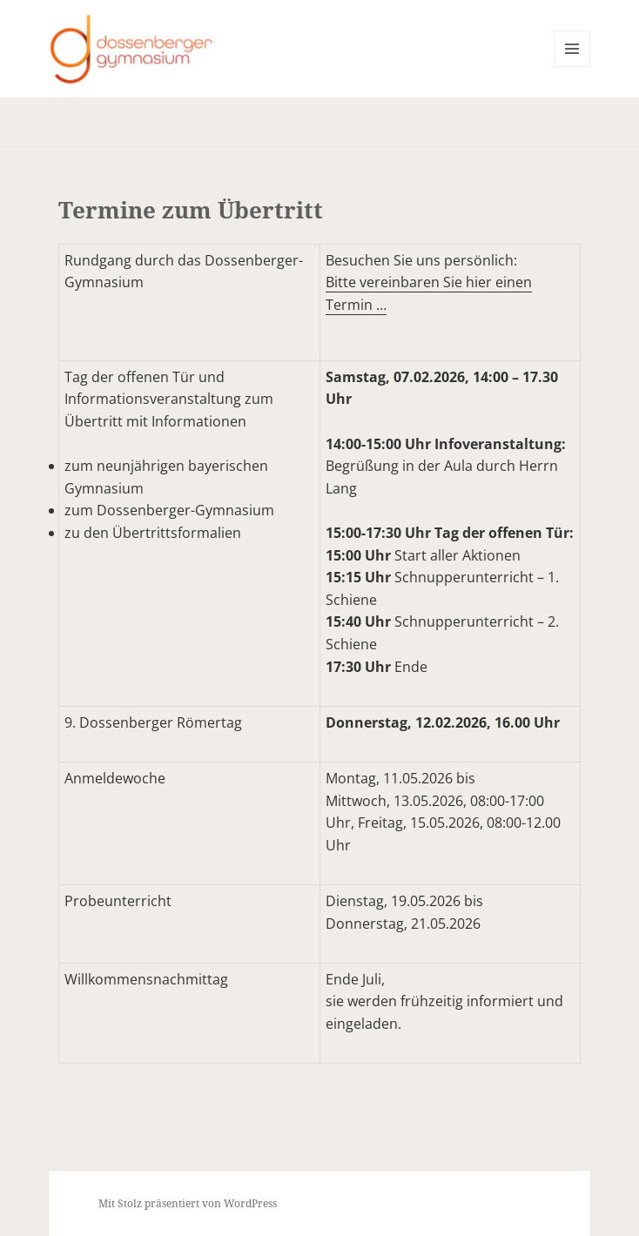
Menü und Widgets (572, 66)
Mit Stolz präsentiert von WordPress (187, 1203)
